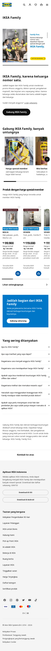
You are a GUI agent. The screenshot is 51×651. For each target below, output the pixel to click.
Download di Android (25, 500)
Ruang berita (8, 559)
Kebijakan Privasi (9, 631)
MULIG (5, 232)
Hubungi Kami (8, 535)
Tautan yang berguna (14, 512)
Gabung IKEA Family (16, 112)
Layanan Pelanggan (11, 523)
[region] (25, 158)
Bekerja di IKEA (9, 553)
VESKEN (26, 232)
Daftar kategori (9, 583)
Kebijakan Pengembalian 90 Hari (16, 517)
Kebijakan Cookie (9, 642)
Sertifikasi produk (10, 589)
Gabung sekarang (18, 321)
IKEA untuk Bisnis (10, 529)
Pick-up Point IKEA (10, 541)
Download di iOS (25, 492)
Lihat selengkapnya (25, 284)
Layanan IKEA (8, 565)
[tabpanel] (25, 45)
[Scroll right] (47, 159)
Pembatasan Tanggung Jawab (14, 635)
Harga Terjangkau (10, 577)
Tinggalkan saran (10, 571)
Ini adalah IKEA (9, 547)
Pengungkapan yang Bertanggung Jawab (19, 638)
